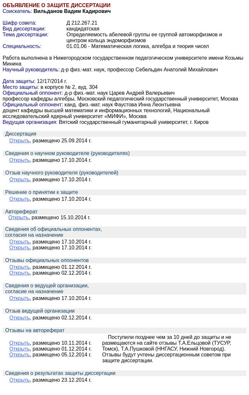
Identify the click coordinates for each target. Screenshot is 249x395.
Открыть (19, 140)
